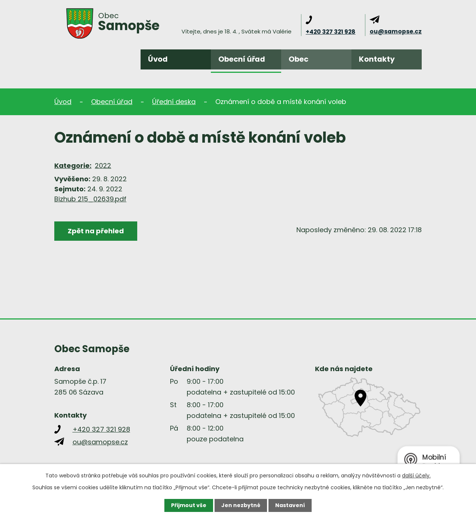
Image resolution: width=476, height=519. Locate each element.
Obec (298, 59)
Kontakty (377, 59)
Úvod (158, 59)
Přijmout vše (188, 505)
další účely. (416, 475)
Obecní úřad (241, 59)
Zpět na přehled (96, 231)
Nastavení (290, 505)
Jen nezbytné (240, 505)
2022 (103, 165)
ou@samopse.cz (396, 31)
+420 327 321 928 (331, 31)
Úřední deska (174, 101)
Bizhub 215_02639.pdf (90, 199)
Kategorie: (72, 165)
